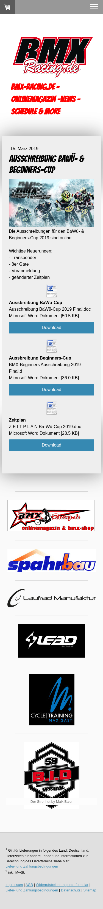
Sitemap (89, 890)
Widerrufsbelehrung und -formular (62, 885)
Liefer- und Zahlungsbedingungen (31, 866)
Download (51, 327)
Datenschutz (70, 890)
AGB (29, 885)
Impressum (14, 885)
